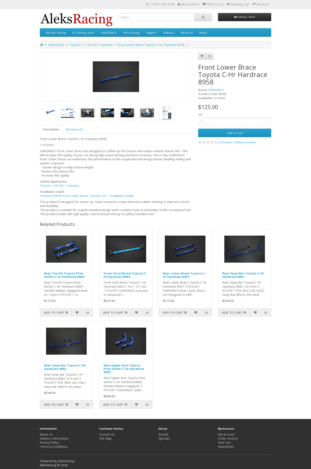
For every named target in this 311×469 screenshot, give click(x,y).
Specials (164, 438)
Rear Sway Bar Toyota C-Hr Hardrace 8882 (65, 367)
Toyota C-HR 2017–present (59, 185)
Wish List (224, 442)
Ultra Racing (131, 32)
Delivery (169, 32)
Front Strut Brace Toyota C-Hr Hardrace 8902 (125, 275)
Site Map (105, 438)
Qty (200, 114)
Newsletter (226, 446)
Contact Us (107, 434)
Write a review (245, 142)
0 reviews (225, 142)
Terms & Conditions (54, 446)
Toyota (74, 45)
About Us (46, 434)
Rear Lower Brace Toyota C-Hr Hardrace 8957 (184, 275)
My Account (226, 434)
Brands (163, 434)
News (203, 32)
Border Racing (56, 32)
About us (187, 32)
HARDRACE (109, 32)
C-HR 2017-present (98, 45)
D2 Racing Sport (83, 32)
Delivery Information (54, 438)
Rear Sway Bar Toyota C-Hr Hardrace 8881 (243, 275)
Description (51, 129)
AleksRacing (66, 461)
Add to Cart (235, 133)
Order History (228, 438)
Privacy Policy (49, 442)
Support (151, 32)
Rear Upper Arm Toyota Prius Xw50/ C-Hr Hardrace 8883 (124, 368)
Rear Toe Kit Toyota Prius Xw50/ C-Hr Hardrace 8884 (64, 275)
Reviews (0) (74, 129)
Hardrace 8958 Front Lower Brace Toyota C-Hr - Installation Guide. (87, 196)
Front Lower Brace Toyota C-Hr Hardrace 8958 (151, 45)
